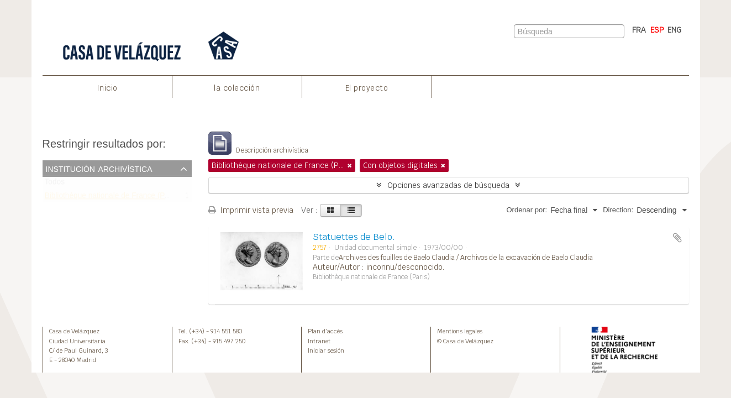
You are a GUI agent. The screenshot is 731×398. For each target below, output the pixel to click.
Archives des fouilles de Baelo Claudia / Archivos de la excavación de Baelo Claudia (466, 257)
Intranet (319, 341)
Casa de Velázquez (74, 331)
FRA (639, 30)
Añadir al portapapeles (677, 237)
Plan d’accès (325, 331)
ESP (657, 30)
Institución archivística (99, 168)
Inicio (107, 88)
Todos (55, 184)
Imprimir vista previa (250, 210)
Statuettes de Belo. (354, 237)
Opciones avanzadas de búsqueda (448, 185)
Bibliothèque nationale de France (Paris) (112, 197)
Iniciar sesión (326, 350)
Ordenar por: (526, 210)
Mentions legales (459, 331)
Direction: (618, 210)
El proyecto (366, 88)
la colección (237, 88)
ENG (674, 30)
